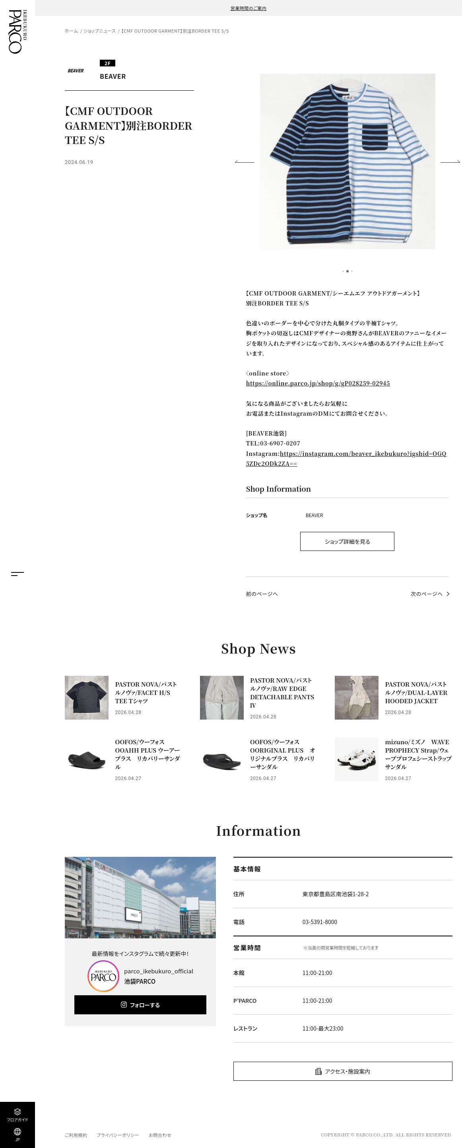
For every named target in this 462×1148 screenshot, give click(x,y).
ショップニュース (99, 30)
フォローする (145, 1005)
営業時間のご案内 (249, 8)
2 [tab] (347, 271)
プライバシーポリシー (118, 1135)
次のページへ (427, 593)
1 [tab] (343, 271)
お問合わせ (160, 1135)
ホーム (71, 30)
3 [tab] (352, 271)
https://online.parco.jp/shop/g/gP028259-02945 (318, 383)
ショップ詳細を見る (348, 541)
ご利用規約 (76, 1135)
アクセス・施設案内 (347, 1071)
